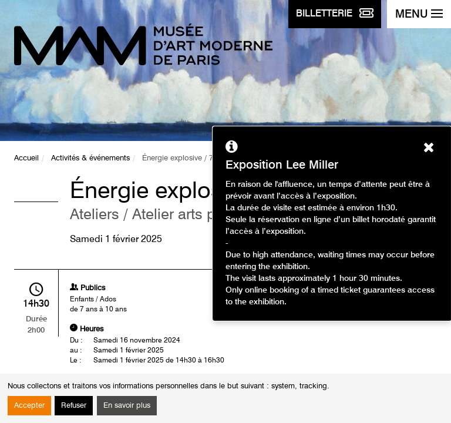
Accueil (26, 158)
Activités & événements (90, 158)
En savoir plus (126, 405)
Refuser (73, 405)
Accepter (29, 405)
